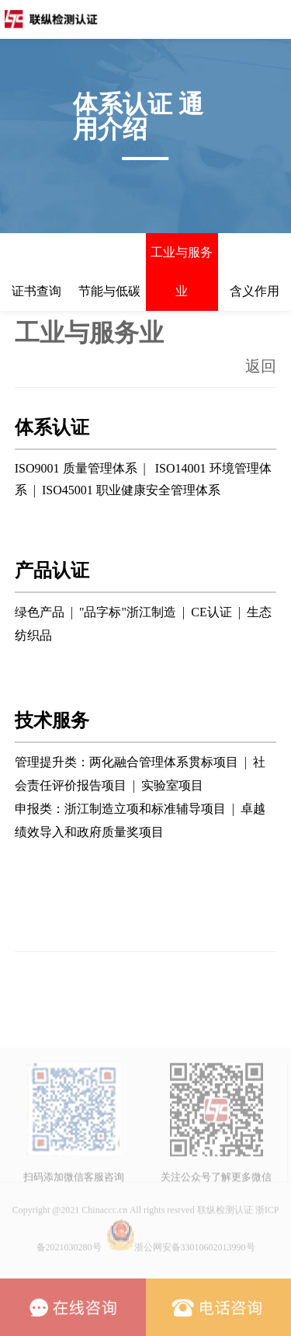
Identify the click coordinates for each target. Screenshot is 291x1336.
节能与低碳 (109, 291)
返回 (260, 366)
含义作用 (254, 291)
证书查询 (36, 291)
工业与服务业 (182, 272)
